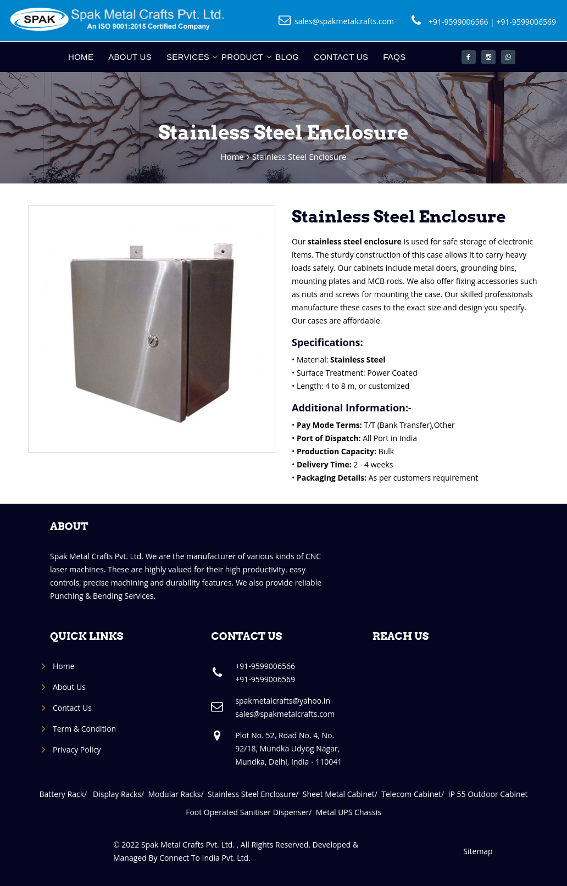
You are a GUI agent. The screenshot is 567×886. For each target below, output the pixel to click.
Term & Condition (84, 728)
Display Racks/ (120, 794)
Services (187, 57)
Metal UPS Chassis (348, 812)
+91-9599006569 (526, 21)
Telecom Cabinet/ (414, 794)
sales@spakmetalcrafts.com (344, 21)
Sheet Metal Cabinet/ (342, 794)
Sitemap (477, 851)
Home (80, 57)
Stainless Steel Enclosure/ (255, 794)
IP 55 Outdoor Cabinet (488, 794)
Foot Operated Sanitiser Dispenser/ (251, 812)
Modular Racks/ (178, 794)
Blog (287, 57)
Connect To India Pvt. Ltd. (205, 857)
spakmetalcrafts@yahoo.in (282, 700)
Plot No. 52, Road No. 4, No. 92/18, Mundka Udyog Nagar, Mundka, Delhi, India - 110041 (288, 748)
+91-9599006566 (458, 21)
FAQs (394, 57)
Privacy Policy (77, 749)
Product (242, 57)
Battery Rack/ (66, 794)
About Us (130, 57)
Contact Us (341, 57)
